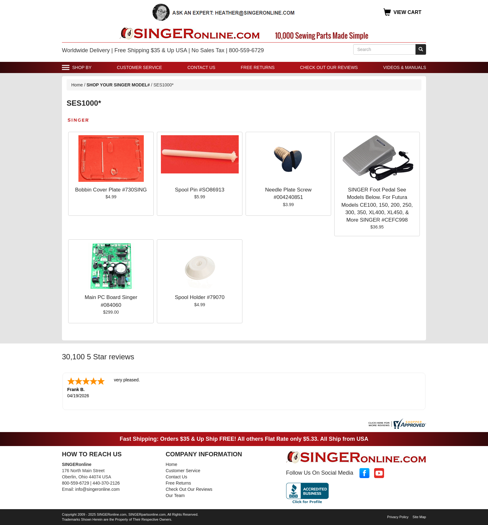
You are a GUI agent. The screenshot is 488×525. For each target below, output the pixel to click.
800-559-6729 (75, 483)
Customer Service (139, 67)
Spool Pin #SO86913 (199, 190)
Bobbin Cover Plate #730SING (111, 190)
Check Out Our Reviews (329, 67)
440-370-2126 (106, 483)
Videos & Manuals (404, 67)
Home (77, 84)
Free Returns (258, 67)
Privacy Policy (397, 517)
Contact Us (201, 67)
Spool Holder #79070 (200, 297)
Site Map (419, 517)
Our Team (175, 495)
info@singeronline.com (97, 489)
